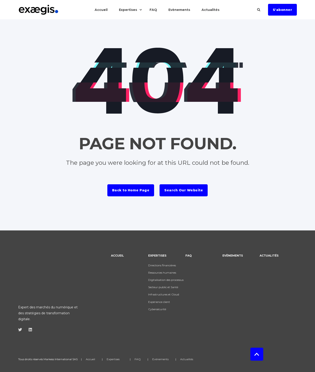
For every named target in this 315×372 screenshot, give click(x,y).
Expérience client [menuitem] (159, 302)
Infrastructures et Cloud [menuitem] (163, 294)
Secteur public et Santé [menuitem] (163, 287)
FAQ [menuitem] (188, 255)
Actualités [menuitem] (269, 255)
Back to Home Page (131, 190)
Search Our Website (183, 190)
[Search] (259, 9)
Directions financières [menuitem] (162, 265)
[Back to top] (256, 342)
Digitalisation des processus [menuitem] (166, 280)
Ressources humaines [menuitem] (162, 272)
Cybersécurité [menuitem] (157, 309)
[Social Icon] (21, 296)
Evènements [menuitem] (232, 255)
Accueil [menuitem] (117, 255)
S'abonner (282, 9)
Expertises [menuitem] (157, 255)
